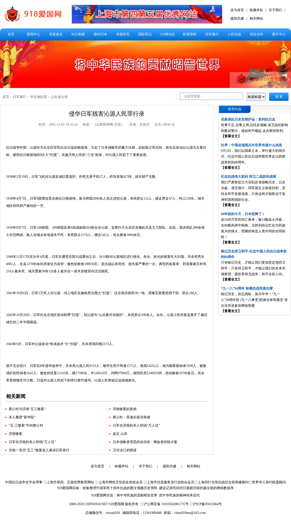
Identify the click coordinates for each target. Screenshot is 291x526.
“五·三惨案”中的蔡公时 (26, 425)
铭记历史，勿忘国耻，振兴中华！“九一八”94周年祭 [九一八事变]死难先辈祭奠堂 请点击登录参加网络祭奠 (254, 300)
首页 (11, 34)
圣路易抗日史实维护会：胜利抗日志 (248, 119)
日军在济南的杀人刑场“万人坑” (136, 425)
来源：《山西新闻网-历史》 (103, 124)
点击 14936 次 (164, 124)
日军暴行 (212, 34)
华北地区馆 (38, 97)
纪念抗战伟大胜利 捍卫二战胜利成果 (248, 176)
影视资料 (189, 34)
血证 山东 (120, 434)
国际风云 (145, 34)
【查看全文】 (231, 136)
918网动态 (167, 34)
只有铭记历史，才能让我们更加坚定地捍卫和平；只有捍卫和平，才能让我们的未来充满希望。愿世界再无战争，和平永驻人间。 (253, 268)
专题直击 (56, 34)
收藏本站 (256, 10)
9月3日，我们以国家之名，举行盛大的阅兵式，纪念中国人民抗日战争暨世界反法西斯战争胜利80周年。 (253, 156)
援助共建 (237, 18)
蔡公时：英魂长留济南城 (131, 417)
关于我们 (275, 10)
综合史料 (256, 34)
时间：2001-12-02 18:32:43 (58, 124)
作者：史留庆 (139, 124)
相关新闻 (15, 396)
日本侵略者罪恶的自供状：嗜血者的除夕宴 (145, 442)
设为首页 (237, 10)
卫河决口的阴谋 (125, 450)
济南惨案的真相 (125, 409)
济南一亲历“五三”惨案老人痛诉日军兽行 (39, 450)
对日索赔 (78, 34)
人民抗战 (234, 34)
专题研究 (122, 34)
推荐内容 (235, 109)
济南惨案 (15, 434)
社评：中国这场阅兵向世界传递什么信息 (251, 145)
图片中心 (279, 34)
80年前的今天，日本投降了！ (243, 214)
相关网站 (256, 18)
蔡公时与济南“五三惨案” (27, 409)
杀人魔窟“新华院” (22, 417)
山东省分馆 (59, 97)
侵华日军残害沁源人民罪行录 (107, 114)
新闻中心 (33, 34)
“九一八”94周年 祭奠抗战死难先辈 (247, 288)
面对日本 (100, 34)
